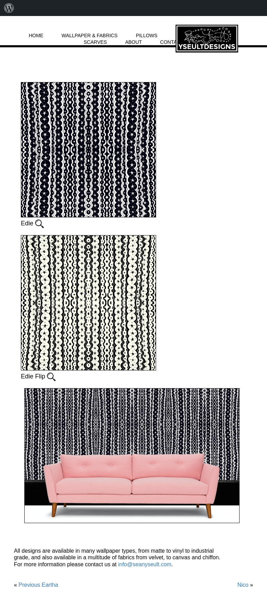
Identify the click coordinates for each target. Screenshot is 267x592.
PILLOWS (146, 35)
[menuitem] (9, 8)
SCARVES (95, 42)
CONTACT (172, 42)
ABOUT (133, 42)
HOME (36, 35)
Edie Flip (38, 376)
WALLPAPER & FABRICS (90, 35)
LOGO (207, 39)
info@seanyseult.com (144, 564)
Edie (32, 223)
